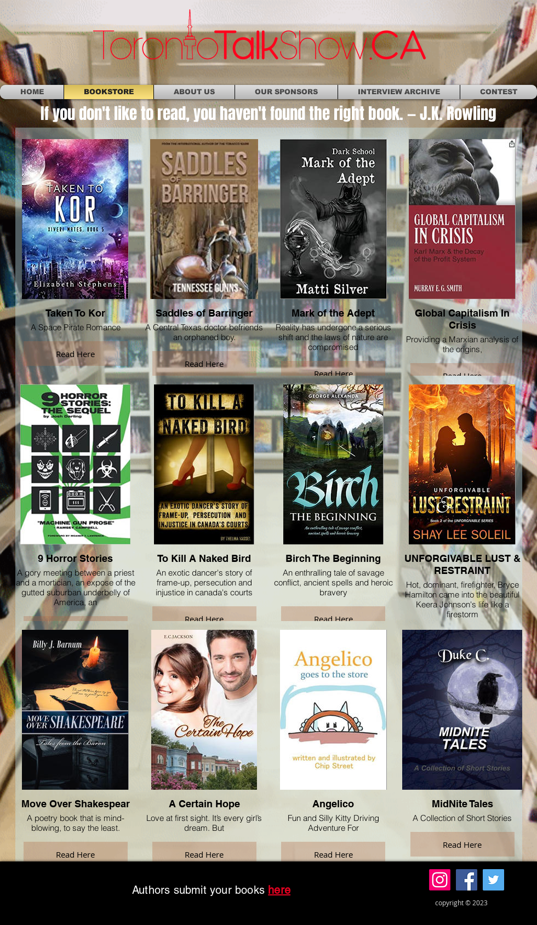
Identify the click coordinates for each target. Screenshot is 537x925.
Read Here (75, 353)
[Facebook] (466, 879)
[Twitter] (493, 879)
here (279, 890)
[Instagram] (439, 879)
